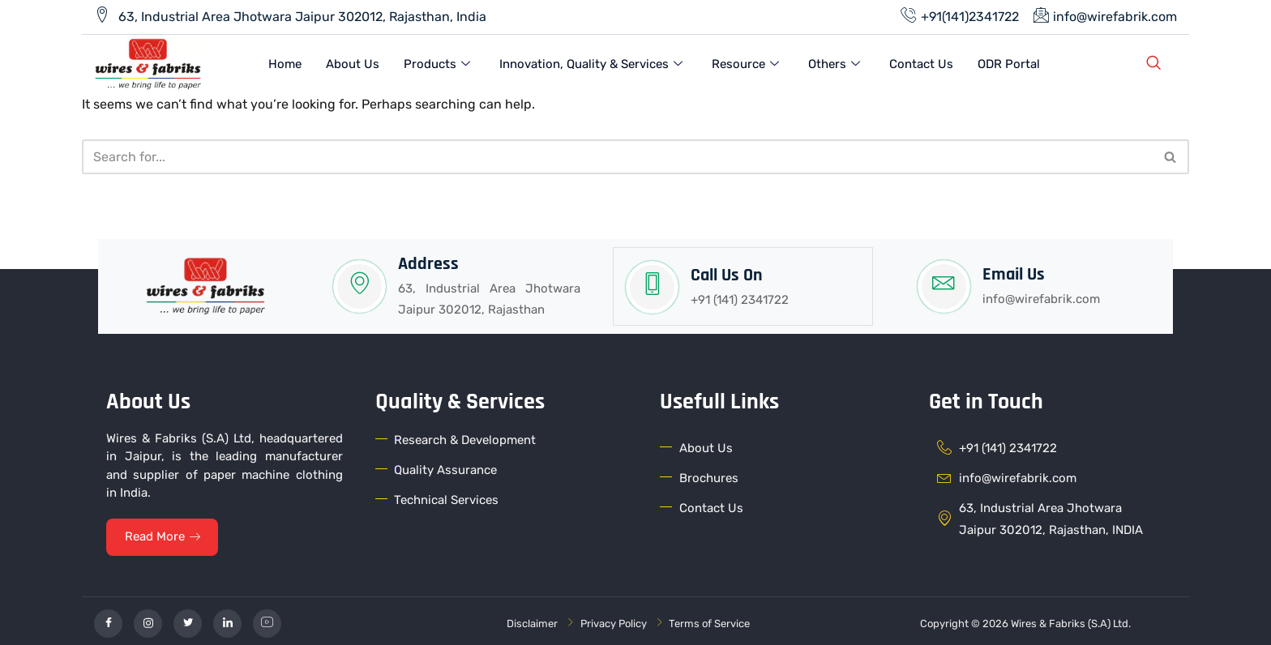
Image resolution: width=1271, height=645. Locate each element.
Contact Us (921, 62)
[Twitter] (187, 618)
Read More (164, 532)
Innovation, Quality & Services (591, 63)
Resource (745, 63)
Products (437, 63)
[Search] (617, 153)
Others (834, 63)
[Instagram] (148, 618)
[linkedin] (227, 618)
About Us (352, 62)
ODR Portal (1009, 62)
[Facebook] (108, 618)
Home (285, 62)
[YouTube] (267, 618)
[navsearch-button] (1153, 63)
